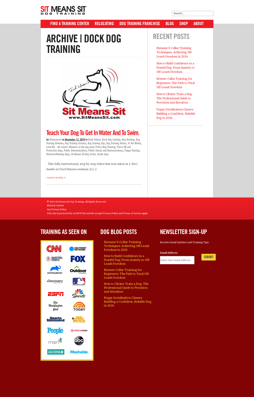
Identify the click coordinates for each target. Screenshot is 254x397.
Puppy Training (132, 150)
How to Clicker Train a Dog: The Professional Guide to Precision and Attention (174, 98)
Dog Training (128, 139)
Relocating (104, 24)
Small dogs (103, 154)
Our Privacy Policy (56, 209)
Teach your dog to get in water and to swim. (92, 133)
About (198, 24)
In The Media (134, 143)
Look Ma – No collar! (57, 147)
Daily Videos (94, 139)
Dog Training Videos (116, 143)
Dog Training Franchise (139, 24)
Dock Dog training (111, 139)
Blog (170, 24)
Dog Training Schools (75, 143)
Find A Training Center (69, 24)
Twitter (204, 7)
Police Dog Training (105, 147)
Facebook (197, 7)
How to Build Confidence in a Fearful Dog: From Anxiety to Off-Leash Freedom (175, 68)
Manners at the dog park (81, 147)
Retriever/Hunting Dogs (58, 154)
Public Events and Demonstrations (105, 150)
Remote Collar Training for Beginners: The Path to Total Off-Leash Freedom (175, 83)
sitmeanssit (55, 139)
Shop (183, 24)
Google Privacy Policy (106, 213)
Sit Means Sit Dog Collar (83, 154)
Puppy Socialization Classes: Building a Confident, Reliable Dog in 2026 (175, 114)
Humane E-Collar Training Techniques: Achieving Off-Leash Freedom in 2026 (174, 52)
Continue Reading (54, 177)
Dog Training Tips (96, 143)
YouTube (210, 7)
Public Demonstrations (75, 150)
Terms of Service (132, 213)
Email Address (170, 252)
